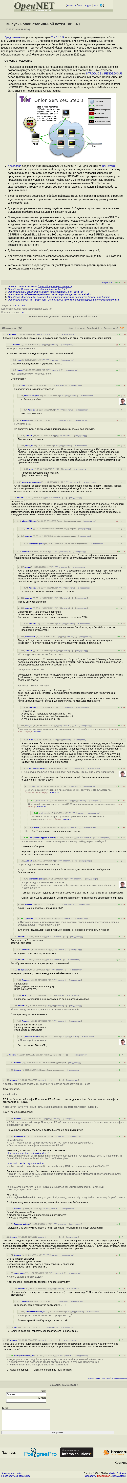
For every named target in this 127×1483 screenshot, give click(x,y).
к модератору (68, 334)
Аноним (12, 334)
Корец (19, 370)
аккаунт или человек (31, 482)
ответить (39, 334)
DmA (23, 385)
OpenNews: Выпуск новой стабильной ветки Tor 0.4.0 (37, 289)
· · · (54, 334)
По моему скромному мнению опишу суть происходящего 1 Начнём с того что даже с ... (68, 730)
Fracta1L (29, 904)
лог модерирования (119, 1378)
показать (37, 731)
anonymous (19, 1273)
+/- (100, 328)
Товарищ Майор (21, 1224)
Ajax (70, 328)
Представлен (12, 37)
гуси (19, 360)
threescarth (30, 637)
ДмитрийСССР (42, 801)
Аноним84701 (20, 1136)
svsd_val (29, 446)
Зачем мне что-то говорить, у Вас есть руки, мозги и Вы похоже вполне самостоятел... (68, 817)
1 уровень (80, 328)
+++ (80, 5)
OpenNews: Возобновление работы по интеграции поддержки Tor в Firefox (49, 294)
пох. (16, 1327)
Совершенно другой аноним (42, 838)
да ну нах (22, 970)
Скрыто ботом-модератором (69, 521)
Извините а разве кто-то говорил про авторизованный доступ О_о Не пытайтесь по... (68, 791)
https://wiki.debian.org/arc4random (25, 1163)
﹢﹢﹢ (47, 334)
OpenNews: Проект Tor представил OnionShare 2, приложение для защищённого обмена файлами (63, 299)
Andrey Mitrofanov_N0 (35, 1312)
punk (27, 567)
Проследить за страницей (15, 1480)
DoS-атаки (108, 166)
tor (22, 312)
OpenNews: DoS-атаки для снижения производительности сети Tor (45, 291)
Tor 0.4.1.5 (57, 37)
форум (87, 5)
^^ (43, 345)
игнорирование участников (99, 1378)
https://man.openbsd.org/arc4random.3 (28, 1153)
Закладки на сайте (11, 1477)
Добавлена (14, 166)
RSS (122, 328)
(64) (20, 328)
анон (31, 469)
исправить (107, 282)
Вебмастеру (119, 1480)
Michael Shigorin (31, 396)
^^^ (47, 345)
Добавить (90, 1480)
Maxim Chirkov (117, 1477)
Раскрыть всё (111, 328)
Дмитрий (29, 918)
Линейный (92, 328)
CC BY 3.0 (19, 305)
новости (71, 5)
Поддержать (104, 1480)
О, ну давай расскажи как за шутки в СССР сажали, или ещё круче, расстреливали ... (75, 805)
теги (95, 5)
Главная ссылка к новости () (40, 286)
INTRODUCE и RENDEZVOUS (104, 73)
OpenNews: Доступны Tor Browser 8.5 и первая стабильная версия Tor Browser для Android (59, 297)
